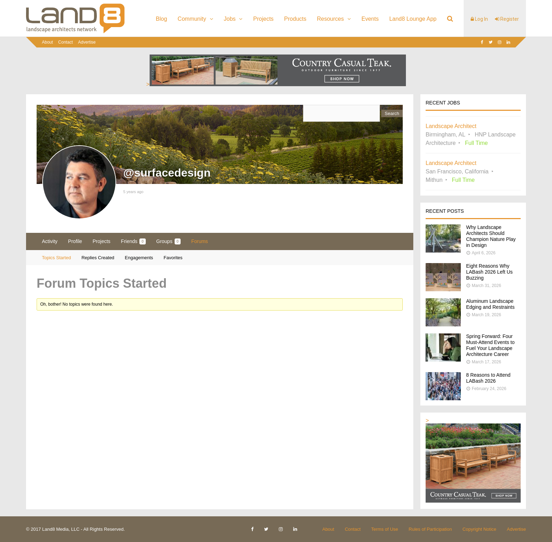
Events (370, 19)
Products (295, 19)
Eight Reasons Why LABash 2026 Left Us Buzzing (489, 272)
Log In (479, 19)
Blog (161, 19)
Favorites (173, 257)
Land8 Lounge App (413, 19)
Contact (65, 42)
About (47, 42)
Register (507, 19)
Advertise (87, 42)
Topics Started (56, 257)
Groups (168, 241)
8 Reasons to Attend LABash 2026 (488, 378)
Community (192, 19)
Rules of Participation (430, 529)
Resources (330, 19)
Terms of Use (384, 529)
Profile (75, 241)
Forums (199, 241)
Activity (49, 241)
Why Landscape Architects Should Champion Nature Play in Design (491, 236)
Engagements (139, 257)
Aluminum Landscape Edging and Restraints (490, 304)
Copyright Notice (479, 529)
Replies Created (97, 257)
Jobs (230, 19)
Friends (133, 241)
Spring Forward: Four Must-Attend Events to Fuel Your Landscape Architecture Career (490, 345)
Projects (263, 19)
